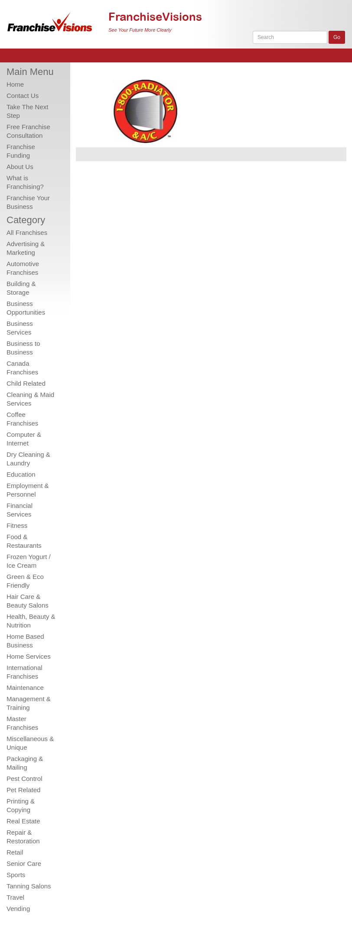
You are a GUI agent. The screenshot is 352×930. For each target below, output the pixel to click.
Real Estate (23, 821)
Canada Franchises (22, 368)
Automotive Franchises (23, 268)
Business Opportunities (26, 308)
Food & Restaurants (24, 541)
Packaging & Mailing (25, 763)
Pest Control (24, 778)
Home (15, 84)
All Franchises (27, 232)
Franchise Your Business (28, 202)
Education (21, 474)
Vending (18, 908)
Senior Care (24, 863)
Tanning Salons (29, 886)
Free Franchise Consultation (28, 131)
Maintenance (25, 687)
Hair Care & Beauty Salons (28, 601)
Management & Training (29, 703)
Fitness (17, 525)
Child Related (26, 383)
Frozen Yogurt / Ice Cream (29, 561)
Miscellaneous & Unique (30, 743)
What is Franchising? (25, 182)
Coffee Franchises (22, 419)
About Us (20, 166)
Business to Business (23, 348)
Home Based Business (25, 641)
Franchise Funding (21, 151)
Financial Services (20, 510)
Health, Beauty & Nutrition (31, 621)
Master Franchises (22, 723)
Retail (15, 852)
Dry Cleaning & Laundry (28, 459)
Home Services (29, 656)
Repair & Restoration (23, 837)
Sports (16, 874)
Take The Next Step (27, 111)
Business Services (20, 328)
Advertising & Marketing (26, 248)
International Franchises (24, 672)
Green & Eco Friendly (25, 581)
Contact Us (23, 95)
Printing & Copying (21, 805)
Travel (15, 897)
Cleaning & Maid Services (30, 399)
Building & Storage (21, 288)
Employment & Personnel (28, 490)
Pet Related (23, 789)
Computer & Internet (24, 439)
